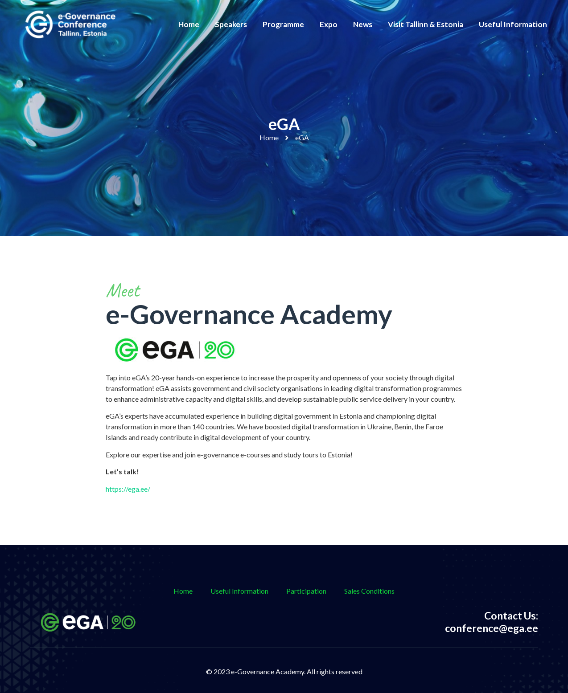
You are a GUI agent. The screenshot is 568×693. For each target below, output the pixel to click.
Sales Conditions (369, 591)
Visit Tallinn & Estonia (425, 24)
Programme (283, 24)
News (362, 24)
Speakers (231, 24)
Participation (306, 591)
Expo (329, 24)
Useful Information (513, 24)
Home (188, 24)
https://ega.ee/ (128, 489)
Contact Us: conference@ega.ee (491, 621)
